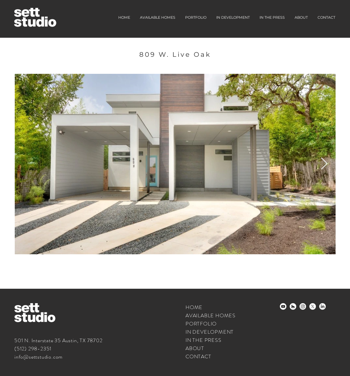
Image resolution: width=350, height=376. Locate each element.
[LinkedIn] (322, 306)
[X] (312, 306)
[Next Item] (324, 163)
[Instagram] (303, 306)
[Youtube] (283, 306)
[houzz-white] (293, 306)
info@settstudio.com (38, 357)
